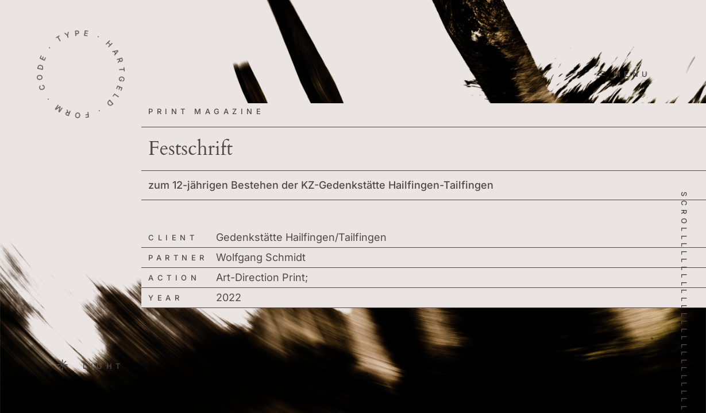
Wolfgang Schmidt (261, 257)
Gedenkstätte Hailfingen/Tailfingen (301, 237)
